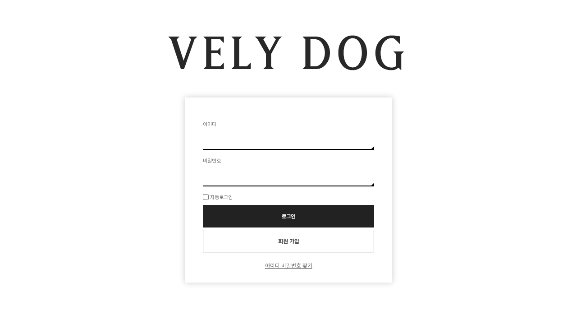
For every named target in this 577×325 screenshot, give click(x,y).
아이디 (209, 123)
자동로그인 (221, 196)
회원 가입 (288, 241)
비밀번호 (212, 160)
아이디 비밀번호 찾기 (288, 265)
